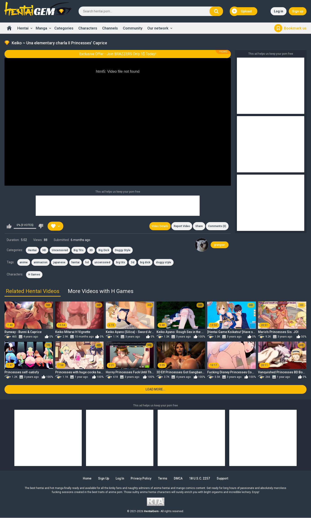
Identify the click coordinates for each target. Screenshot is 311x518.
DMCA (179, 478)
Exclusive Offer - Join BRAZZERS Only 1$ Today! (117, 54)
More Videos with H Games (100, 291)
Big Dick (104, 250)
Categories (63, 28)
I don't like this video (40, 226)
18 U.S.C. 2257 (200, 478)
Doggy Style (122, 250)
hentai (75, 262)
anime (24, 262)
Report (181, 226)
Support (223, 478)
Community (132, 28)
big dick (145, 262)
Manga (41, 28)
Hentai (23, 28)
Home (9, 28)
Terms (163, 478)
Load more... (155, 390)
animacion (41, 262)
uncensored (102, 262)
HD (44, 250)
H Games (34, 274)
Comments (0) (217, 226)
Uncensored (60, 250)
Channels (110, 28)
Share (199, 226)
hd (87, 262)
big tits (120, 262)
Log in (278, 11)
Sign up (297, 11)
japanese (59, 262)
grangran (219, 244)
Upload (242, 11)
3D (91, 250)
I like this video (9, 226)
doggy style (163, 262)
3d (132, 262)
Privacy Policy (141, 478)
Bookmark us (295, 28)
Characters (87, 28)
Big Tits (78, 250)
